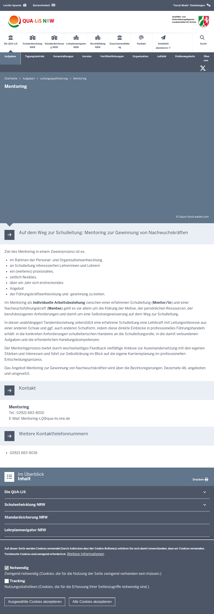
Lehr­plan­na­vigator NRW (25, 530)
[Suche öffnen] (203, 42)
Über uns (207, 58)
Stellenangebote (185, 56)
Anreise (86, 56)
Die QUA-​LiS (15, 492)
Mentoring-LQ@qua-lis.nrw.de (45, 418)
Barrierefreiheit (44, 5)
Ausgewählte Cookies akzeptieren (35, 602)
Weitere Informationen (85, 554)
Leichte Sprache (14, 5)
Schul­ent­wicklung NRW (24, 504)
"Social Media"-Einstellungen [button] (192, 5)
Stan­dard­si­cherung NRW (26, 517)
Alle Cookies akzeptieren (92, 602)
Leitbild (161, 56)
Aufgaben (10, 56)
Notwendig (19, 567)
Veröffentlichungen (112, 56)
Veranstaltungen (63, 56)
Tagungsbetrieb (34, 56)
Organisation (140, 56)
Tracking (17, 581)
